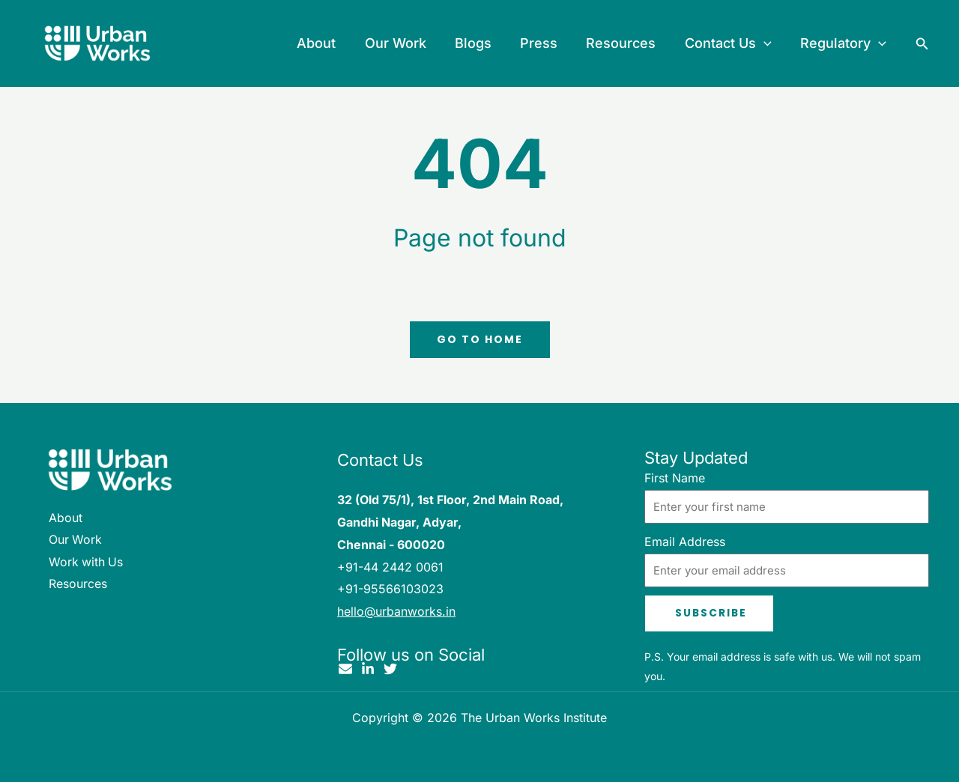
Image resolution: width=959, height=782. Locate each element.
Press (544, 43)
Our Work (404, 43)
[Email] (345, 669)
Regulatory (844, 43)
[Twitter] (390, 669)
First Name (674, 477)
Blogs (480, 43)
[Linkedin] (368, 669)
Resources (625, 43)
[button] (766, 43)
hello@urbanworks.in (396, 611)
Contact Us (730, 43)
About (327, 43)
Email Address (684, 541)
